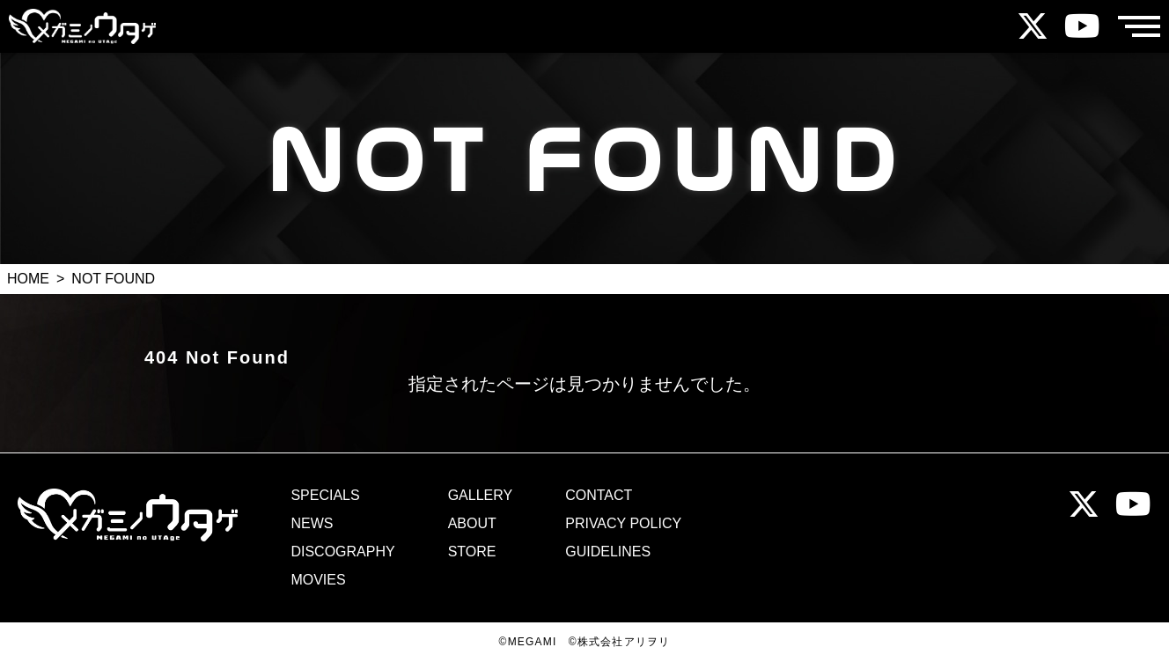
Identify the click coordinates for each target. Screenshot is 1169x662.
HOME (28, 278)
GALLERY (480, 496)
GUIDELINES (608, 552)
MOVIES (317, 580)
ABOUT (472, 524)
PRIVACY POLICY (623, 524)
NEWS (311, 524)
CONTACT (598, 496)
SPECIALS (324, 496)
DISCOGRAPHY (342, 552)
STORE (472, 552)
